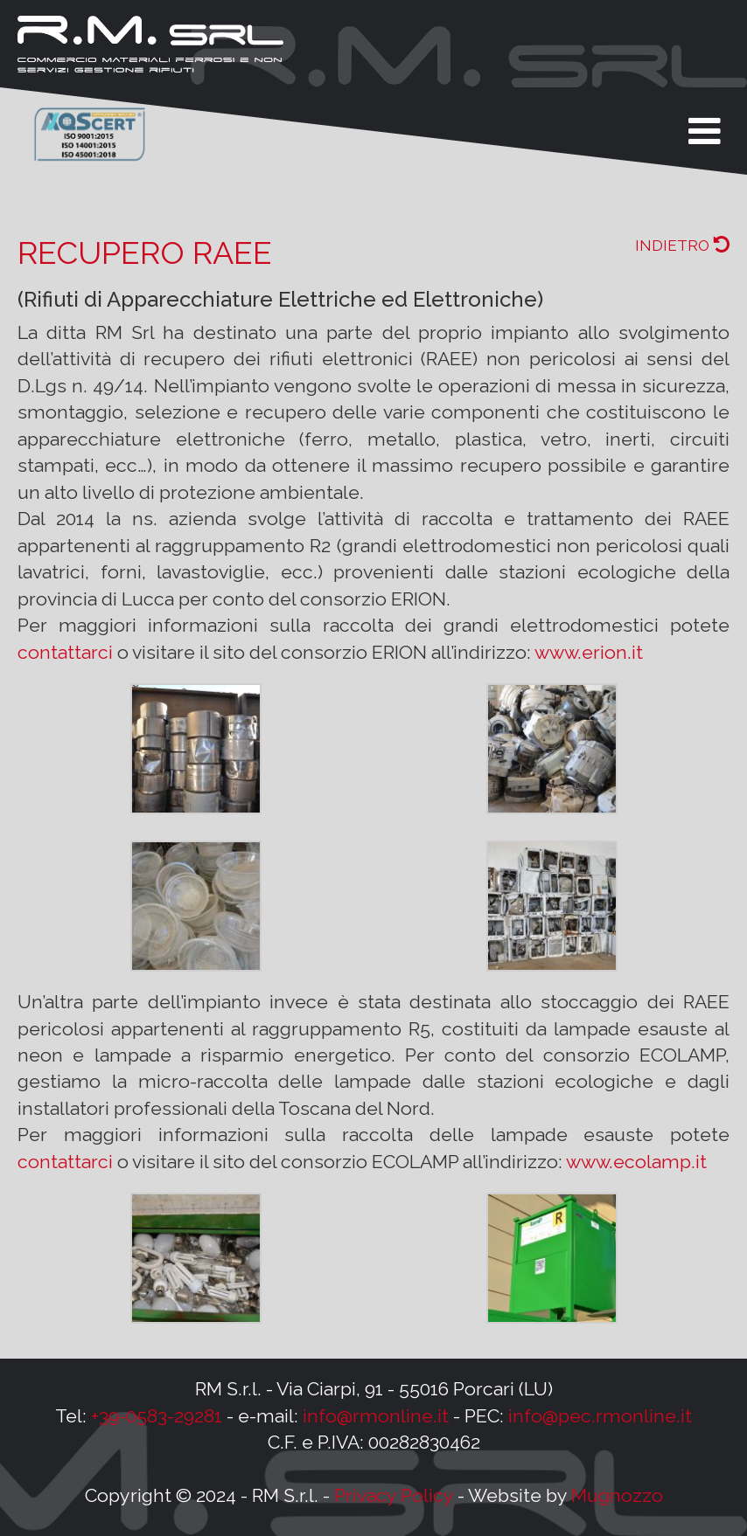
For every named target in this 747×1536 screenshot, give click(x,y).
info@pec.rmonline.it (600, 1416)
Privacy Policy (393, 1495)
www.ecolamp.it (636, 1162)
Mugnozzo (617, 1495)
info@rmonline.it (376, 1416)
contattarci (65, 652)
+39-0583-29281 (156, 1416)
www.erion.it (588, 652)
